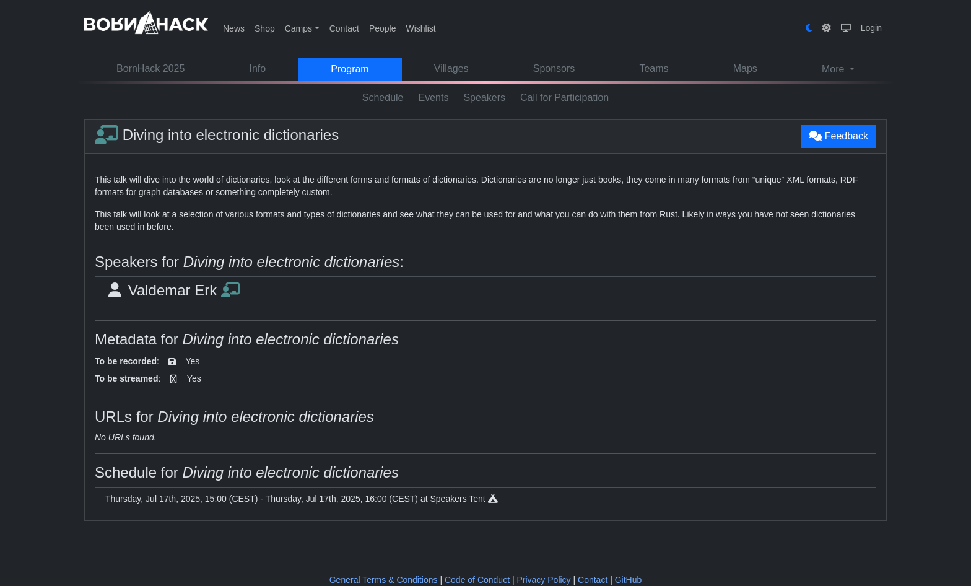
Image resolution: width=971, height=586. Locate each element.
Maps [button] (745, 68)
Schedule (383, 97)
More (834, 69)
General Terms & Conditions (383, 580)
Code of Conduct (477, 580)
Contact (344, 28)
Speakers (484, 97)
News (234, 28)
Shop (265, 28)
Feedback (838, 136)
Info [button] (258, 68)
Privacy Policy (543, 580)
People (382, 28)
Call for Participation (564, 97)
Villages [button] (451, 68)
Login (871, 28)
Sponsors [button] (554, 68)
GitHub (628, 580)
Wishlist (420, 28)
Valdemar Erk (172, 290)
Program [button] (349, 69)
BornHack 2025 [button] (150, 68)
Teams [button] (653, 68)
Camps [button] (298, 28)
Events (434, 97)
